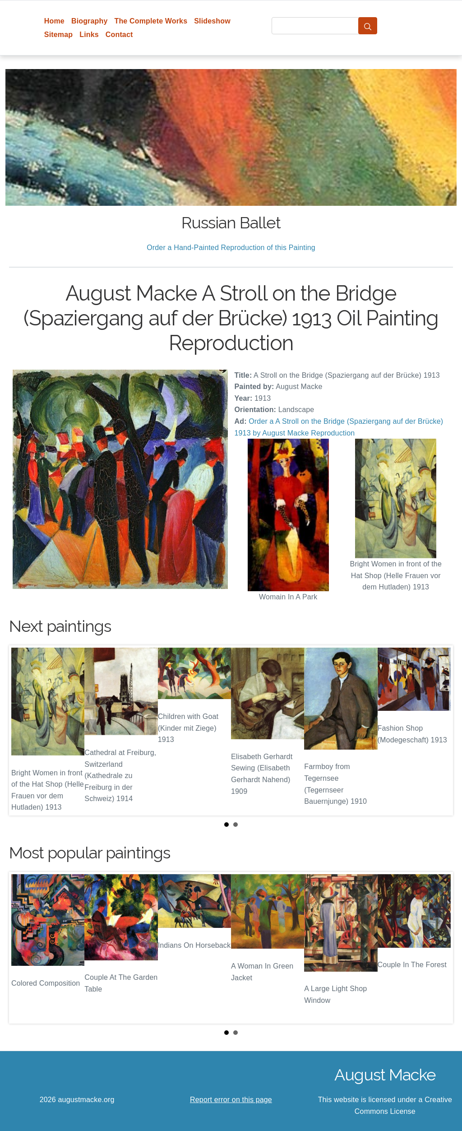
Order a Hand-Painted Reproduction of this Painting (231, 247)
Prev (23, 730)
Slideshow (212, 21)
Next (439, 730)
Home (54, 21)
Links (89, 34)
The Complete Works (150, 21)
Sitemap (58, 34)
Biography (89, 21)
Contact (119, 34)
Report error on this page (231, 1099)
